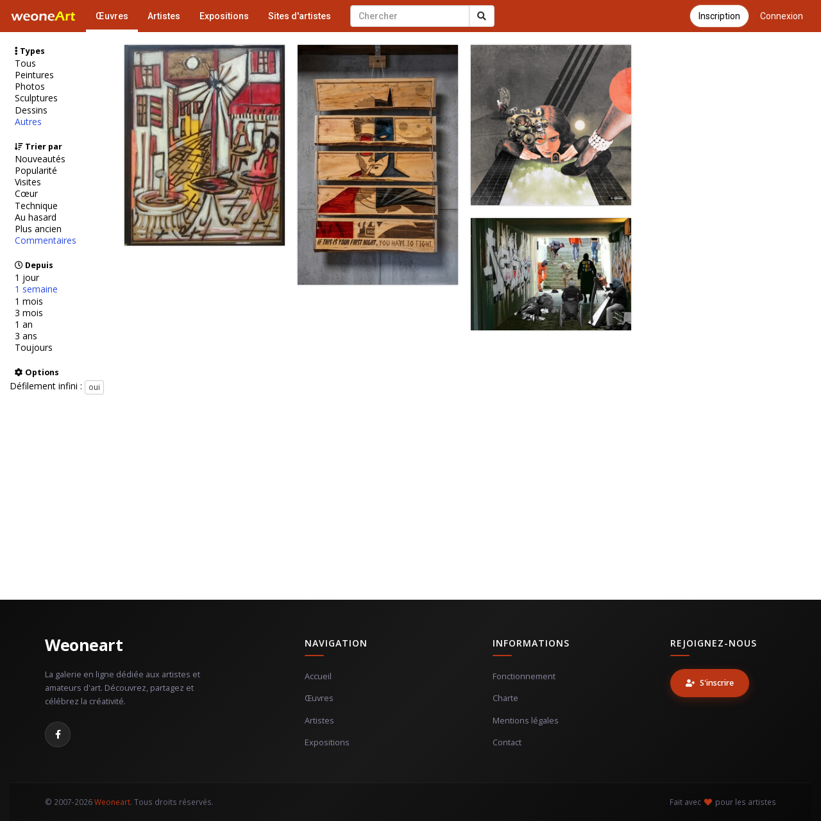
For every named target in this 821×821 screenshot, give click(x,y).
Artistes (164, 16)
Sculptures (36, 98)
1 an (24, 324)
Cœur (26, 193)
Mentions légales (526, 720)
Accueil (318, 676)
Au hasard (35, 217)
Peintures (34, 75)
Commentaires (45, 240)
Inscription (719, 16)
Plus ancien (38, 229)
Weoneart (84, 645)
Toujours (34, 347)
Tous (25, 63)
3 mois (29, 313)
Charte (505, 698)
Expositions (224, 16)
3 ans (26, 336)
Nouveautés (40, 159)
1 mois (29, 301)
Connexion (781, 16)
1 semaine (36, 289)
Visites (28, 182)
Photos (30, 86)
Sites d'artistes (299, 16)
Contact (507, 742)
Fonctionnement (524, 676)
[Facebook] (58, 734)
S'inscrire (710, 682)
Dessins (31, 110)
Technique (36, 206)
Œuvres (112, 16)
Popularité (36, 170)
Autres (28, 122)
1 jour (27, 278)
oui (94, 387)
